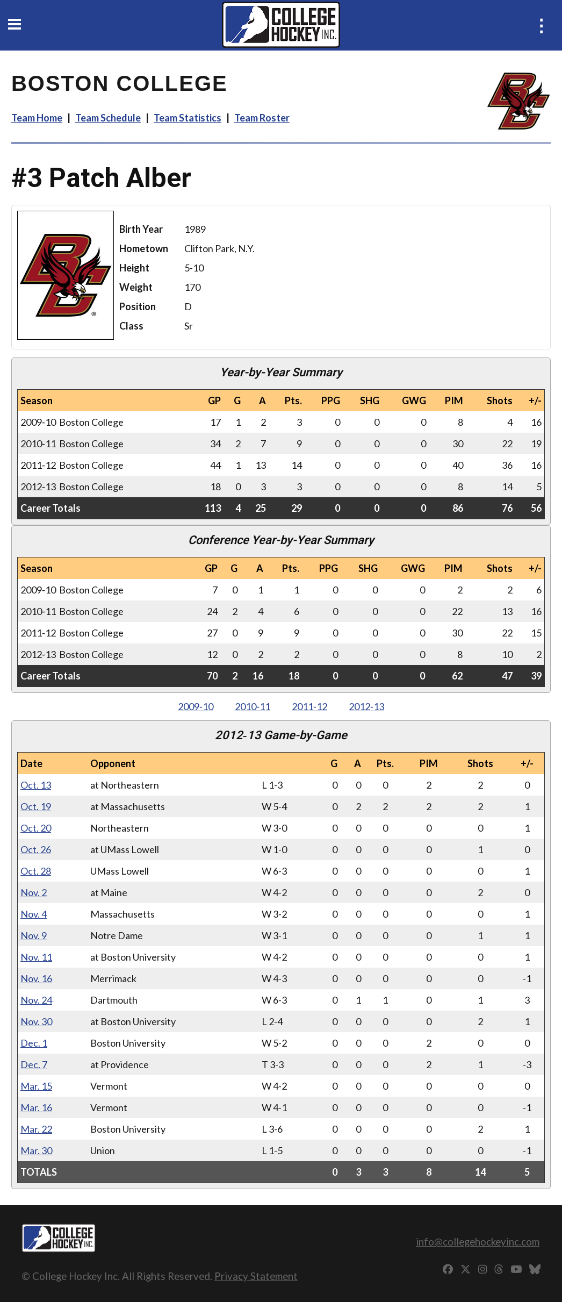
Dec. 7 (33, 1064)
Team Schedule (108, 118)
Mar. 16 (36, 1107)
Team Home (36, 118)
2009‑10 (195, 706)
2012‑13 (366, 706)
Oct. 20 (35, 828)
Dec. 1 (33, 1043)
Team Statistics (187, 118)
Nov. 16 (36, 978)
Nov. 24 (36, 1000)
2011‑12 (309, 706)
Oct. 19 (35, 806)
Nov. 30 (36, 1021)
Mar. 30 (36, 1150)
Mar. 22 (36, 1129)
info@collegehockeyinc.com (477, 1241)
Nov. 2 (33, 892)
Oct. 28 (35, 871)
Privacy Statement (256, 1276)
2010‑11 (252, 706)
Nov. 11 (36, 957)
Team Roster (262, 118)
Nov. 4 (33, 914)
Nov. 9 (33, 935)
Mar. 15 (36, 1086)
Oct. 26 (35, 849)
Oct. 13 (35, 785)
